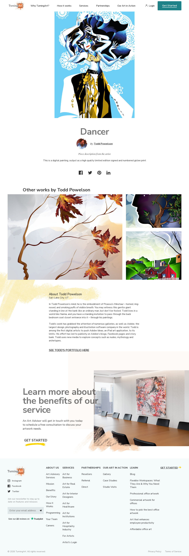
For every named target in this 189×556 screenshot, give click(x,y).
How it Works (49, 504)
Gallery (107, 474)
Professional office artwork (144, 493)
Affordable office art (141, 529)
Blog (132, 474)
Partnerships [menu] (103, 5)
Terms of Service (173, 551)
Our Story (51, 496)
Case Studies (110, 480)
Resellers (86, 474)
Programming (53, 512)
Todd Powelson (103, 143)
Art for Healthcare (68, 505)
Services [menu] (83, 5)
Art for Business (67, 475)
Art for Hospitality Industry (68, 526)
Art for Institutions (68, 514)
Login (152, 5)
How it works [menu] (64, 5)
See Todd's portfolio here (69, 350)
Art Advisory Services (53, 475)
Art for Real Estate (68, 485)
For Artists (68, 536)
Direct (84, 487)
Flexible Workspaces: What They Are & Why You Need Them (145, 484)
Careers (50, 525)
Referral (85, 480)
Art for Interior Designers (70, 495)
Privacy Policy (154, 551)
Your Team (51, 519)
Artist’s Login (69, 542)
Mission (50, 484)
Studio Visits (110, 487)
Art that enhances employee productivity (142, 521)
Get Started (169, 5)
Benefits (50, 490)
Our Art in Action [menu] (126, 5)
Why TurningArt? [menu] (40, 5)
